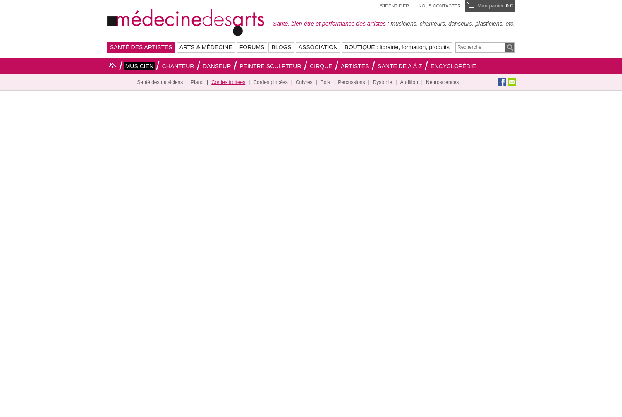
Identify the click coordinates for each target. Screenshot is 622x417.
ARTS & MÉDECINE (205, 47)
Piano (197, 82)
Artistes (355, 66)
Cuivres (304, 82)
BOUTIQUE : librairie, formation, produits (397, 47)
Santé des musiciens (160, 82)
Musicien (139, 66)
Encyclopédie (453, 66)
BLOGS (281, 47)
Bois (325, 82)
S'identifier (394, 5)
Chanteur (178, 66)
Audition (409, 82)
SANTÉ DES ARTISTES (141, 47)
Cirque (321, 66)
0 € (495, 6)
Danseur (217, 66)
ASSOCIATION (318, 47)
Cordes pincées (270, 82)
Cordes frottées (228, 82)
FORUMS (252, 47)
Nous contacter (440, 5)
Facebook (502, 82)
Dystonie (382, 82)
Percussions (351, 82)
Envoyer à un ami (512, 82)
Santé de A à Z (400, 66)
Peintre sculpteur (270, 66)
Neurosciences (442, 82)
